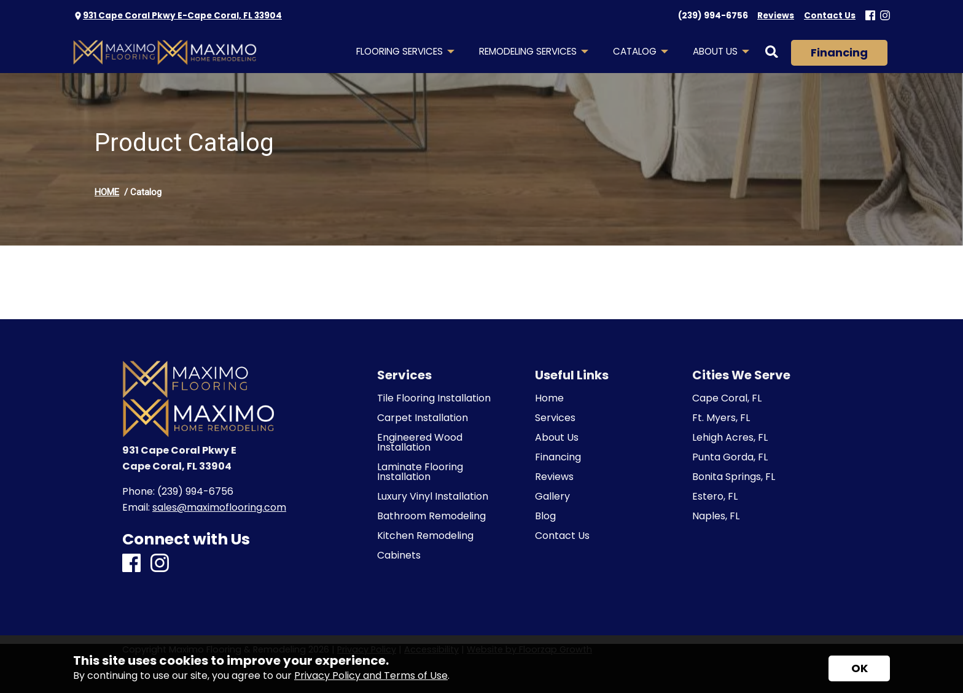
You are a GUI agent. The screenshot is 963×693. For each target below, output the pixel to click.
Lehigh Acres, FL (730, 438)
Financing (839, 52)
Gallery (552, 496)
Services (555, 418)
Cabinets (399, 555)
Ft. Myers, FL (721, 418)
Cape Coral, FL (727, 398)
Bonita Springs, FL (733, 477)
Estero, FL (715, 496)
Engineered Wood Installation (419, 442)
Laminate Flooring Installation (420, 472)
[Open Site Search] (771, 52)
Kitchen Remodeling (425, 536)
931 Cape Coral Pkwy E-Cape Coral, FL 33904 (182, 15)
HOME (107, 192)
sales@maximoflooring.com (219, 507)
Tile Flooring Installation (434, 398)
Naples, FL (715, 516)
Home (549, 398)
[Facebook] (870, 16)
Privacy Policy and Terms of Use (371, 675)
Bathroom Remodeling (431, 516)
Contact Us (562, 536)
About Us (557, 438)
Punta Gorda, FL (730, 457)
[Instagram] (885, 16)
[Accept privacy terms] (859, 668)
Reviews (554, 477)
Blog (545, 516)
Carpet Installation (422, 418)
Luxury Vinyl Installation (432, 496)
